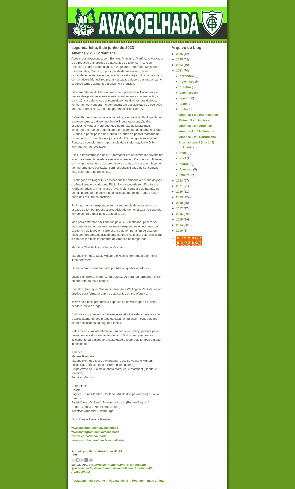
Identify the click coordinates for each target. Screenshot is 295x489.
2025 (180, 59)
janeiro (185, 175)
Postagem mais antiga (148, 480)
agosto (185, 98)
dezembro (187, 76)
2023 (180, 70)
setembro (187, 92)
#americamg (103, 468)
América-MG (143, 468)
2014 (180, 225)
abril (183, 158)
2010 (180, 230)
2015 (180, 219)
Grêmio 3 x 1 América (194, 120)
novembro (187, 81)
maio (184, 153)
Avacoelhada (80, 471)
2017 (180, 208)
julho (184, 103)
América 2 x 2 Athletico (195, 126)
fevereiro (186, 169)
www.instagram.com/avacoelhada (95, 432)
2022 (180, 180)
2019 (180, 197)
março (185, 164)
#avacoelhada (123, 468)
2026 (180, 54)
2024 (180, 65)
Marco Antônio (191, 238)
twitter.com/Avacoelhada (88, 436)
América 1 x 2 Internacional (198, 114)
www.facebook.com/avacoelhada (94, 427)
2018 (180, 203)
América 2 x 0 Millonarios (197, 131)
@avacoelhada (81, 468)
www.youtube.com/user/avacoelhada (97, 440)
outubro (186, 87)
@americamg (136, 464)
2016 (180, 214)
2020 (180, 191)
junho (184, 109)
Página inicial (118, 480)
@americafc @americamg (107, 464)
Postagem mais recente (88, 480)
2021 (180, 186)
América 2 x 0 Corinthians (197, 137)
